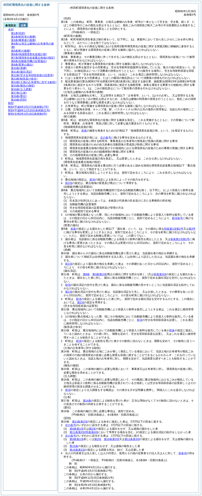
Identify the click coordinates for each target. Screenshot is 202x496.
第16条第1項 (77, 449)
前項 (92, 179)
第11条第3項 (132, 439)
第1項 (68, 291)
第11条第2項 (77, 432)
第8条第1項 (76, 428)
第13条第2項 (79, 421)
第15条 (74, 446)
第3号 (192, 228)
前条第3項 (160, 274)
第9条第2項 (99, 274)
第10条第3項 (111, 439)
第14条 (87, 400)
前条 (84, 130)
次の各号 (105, 137)
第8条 (86, 274)
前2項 (68, 183)
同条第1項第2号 (173, 228)
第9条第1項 (76, 439)
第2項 (80, 302)
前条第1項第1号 (180, 239)
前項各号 (177, 218)
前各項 (182, 453)
